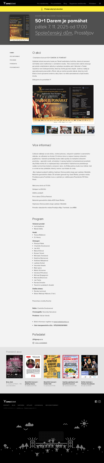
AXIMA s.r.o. (20, 408)
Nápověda (21, 405)
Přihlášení (92, 4)
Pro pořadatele (56, 4)
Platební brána (28, 408)
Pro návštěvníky (42, 4)
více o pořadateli (41, 343)
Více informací (15, 56)
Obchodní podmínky (51, 405)
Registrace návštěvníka (78, 4)
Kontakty (6, 405)
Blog (65, 4)
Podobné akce (14, 67)
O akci (12, 53)
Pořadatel (13, 64)
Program (13, 60)
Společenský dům (53, 33)
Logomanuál (39, 405)
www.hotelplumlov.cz (61, 322)
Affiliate (29, 405)
